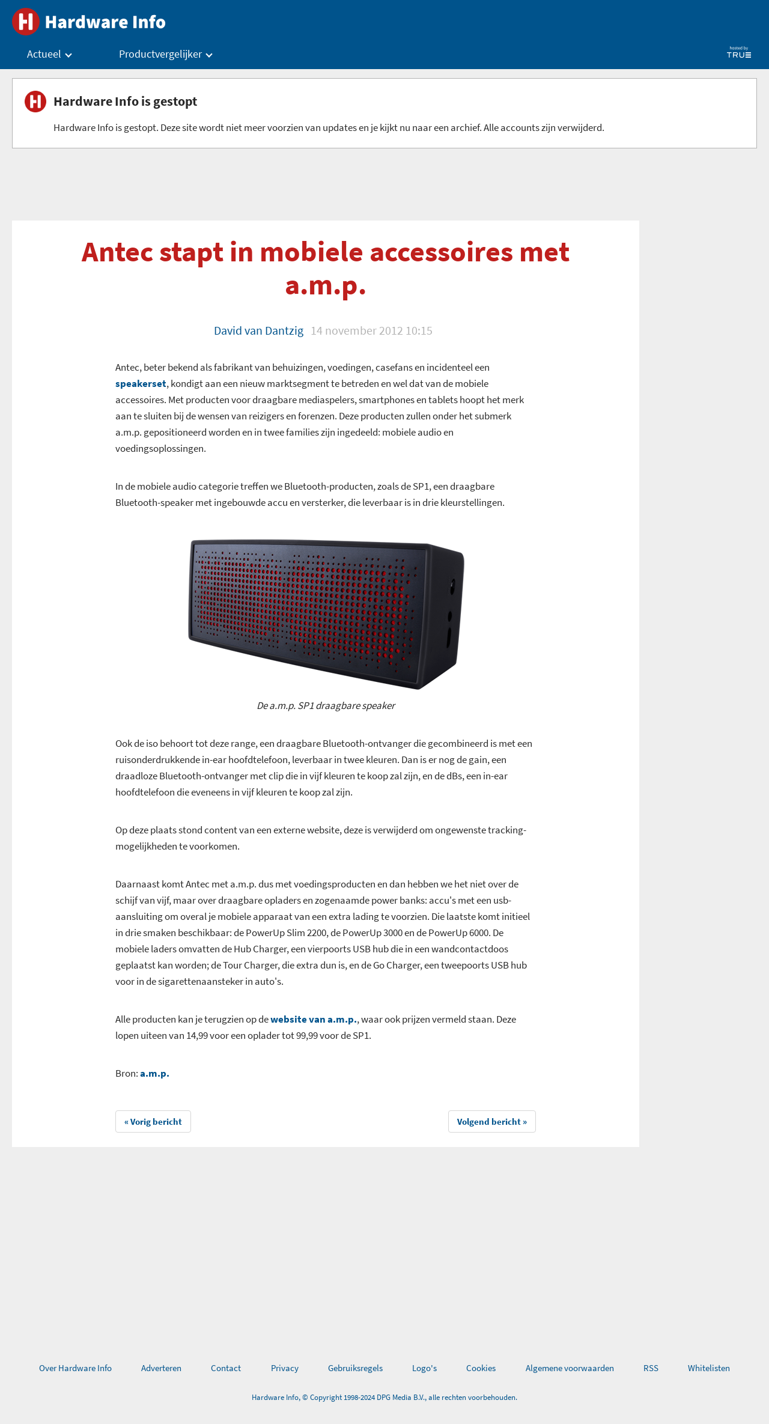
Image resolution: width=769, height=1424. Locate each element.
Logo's (424, 1368)
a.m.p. (154, 1073)
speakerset (140, 383)
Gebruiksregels (355, 1368)
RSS (650, 1368)
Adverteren (161, 1368)
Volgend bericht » (492, 1121)
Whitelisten (709, 1368)
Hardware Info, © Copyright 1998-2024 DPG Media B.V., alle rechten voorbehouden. (384, 1397)
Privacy (285, 1368)
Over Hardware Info (75, 1368)
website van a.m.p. (313, 1019)
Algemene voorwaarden (570, 1368)
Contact (226, 1368)
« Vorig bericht (153, 1121)
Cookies (481, 1368)
